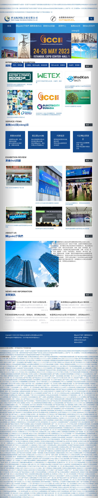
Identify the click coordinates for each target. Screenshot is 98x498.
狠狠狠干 (59, 391)
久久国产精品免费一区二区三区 (47, 429)
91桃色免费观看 (75, 393)
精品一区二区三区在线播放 (25, 449)
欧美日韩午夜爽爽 (71, 441)
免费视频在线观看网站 (69, 431)
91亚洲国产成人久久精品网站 (78, 489)
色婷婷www (80, 412)
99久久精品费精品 (30, 372)
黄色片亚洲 (22, 454)
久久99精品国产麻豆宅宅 (66, 385)
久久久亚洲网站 (82, 397)
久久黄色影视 (46, 408)
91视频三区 (74, 493)
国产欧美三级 (33, 410)
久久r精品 (28, 481)
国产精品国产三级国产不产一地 (65, 470)
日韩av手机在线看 (80, 466)
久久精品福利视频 (58, 403)
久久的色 (66, 495)
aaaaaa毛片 (20, 451)
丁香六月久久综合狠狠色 (37, 395)
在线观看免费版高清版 (17, 401)
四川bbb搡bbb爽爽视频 (35, 406)
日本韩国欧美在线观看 (31, 416)
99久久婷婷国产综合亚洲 (63, 406)
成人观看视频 (69, 404)
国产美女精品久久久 (79, 362)
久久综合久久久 (40, 454)
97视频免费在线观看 (31, 489)
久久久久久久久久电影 (71, 358)
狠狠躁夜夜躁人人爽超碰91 (24, 458)
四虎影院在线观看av (52, 418)
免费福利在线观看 (25, 391)
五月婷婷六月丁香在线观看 (83, 428)
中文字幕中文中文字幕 (50, 362)
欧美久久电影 (21, 383)
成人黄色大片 (64, 366)
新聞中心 (62, 26)
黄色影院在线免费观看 (55, 428)
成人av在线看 (16, 483)
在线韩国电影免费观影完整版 (43, 403)
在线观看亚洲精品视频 (36, 474)
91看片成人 (44, 466)
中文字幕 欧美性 (42, 478)
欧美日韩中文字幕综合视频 (37, 470)
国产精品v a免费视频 (62, 456)
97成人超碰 (54, 458)
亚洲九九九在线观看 (72, 476)
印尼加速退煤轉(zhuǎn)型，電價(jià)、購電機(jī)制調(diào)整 (28, 315)
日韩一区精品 (16, 399)
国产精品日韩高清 (80, 370)
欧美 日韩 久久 (69, 378)
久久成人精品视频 (64, 458)
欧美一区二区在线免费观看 (74, 368)
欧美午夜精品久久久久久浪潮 (67, 412)
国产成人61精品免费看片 (62, 472)
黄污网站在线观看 (68, 466)
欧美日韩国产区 (31, 443)
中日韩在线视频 (48, 404)
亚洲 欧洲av (25, 374)
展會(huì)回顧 (49, 26)
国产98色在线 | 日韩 (74, 451)
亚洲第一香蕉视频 (37, 453)
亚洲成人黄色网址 (34, 441)
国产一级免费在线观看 (20, 466)
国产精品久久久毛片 (37, 391)
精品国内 (36, 458)
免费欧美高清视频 (42, 493)
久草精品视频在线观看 (45, 374)
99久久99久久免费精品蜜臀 (74, 453)
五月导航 (33, 493)
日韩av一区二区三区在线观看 (67, 474)
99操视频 (41, 435)
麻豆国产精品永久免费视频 (64, 389)
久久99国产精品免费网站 (28, 460)
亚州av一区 (29, 403)
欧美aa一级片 (29, 451)
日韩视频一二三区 (15, 478)
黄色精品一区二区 (54, 460)
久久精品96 (23, 464)
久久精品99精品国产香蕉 (20, 474)
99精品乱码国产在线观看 (23, 487)
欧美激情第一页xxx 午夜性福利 (38, 381)
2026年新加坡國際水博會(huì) (16, 117)
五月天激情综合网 (32, 447)
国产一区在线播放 (18, 362)
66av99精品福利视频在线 (46, 489)
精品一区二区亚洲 (56, 495)
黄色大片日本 (41, 372)
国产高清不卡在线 (75, 491)
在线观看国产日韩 (75, 422)
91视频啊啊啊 (23, 381)
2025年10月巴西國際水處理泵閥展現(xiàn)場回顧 (18, 226)
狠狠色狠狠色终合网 (51, 435)
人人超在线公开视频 (24, 414)
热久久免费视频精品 (41, 491)
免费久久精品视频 (23, 395)
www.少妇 (61, 358)
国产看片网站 (28, 378)
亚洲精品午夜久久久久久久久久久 (81, 485)
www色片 (54, 422)
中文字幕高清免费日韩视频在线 (79, 372)
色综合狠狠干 (61, 476)
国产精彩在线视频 (75, 447)
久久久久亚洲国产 (76, 460)
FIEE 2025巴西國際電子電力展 (14, 187)
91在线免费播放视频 (75, 366)
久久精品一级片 (41, 468)
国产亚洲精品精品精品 (28, 385)
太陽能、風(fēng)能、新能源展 (36, 65)
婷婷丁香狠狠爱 (30, 439)
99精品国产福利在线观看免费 (74, 399)
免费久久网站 (78, 404)
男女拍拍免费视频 (22, 410)
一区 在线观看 (21, 447)
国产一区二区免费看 (21, 366)
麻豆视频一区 (68, 376)
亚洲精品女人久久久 (61, 397)
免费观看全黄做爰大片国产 (16, 376)
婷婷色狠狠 (50, 410)
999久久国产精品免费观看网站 (49, 356)
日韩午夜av (15, 389)
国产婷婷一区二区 (71, 449)
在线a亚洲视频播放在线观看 (53, 485)
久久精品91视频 (80, 479)
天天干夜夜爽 (53, 487)
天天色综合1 (51, 414)
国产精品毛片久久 (69, 439)
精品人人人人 (38, 362)
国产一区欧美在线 (52, 385)
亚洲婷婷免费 (46, 424)
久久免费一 (79, 408)
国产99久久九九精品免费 (20, 445)
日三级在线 (44, 428)
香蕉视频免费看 (67, 401)
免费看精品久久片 (56, 433)
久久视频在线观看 (50, 462)
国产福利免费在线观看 (82, 383)
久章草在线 (50, 472)
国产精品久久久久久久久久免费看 (80, 487)
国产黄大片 (29, 408)
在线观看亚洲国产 (63, 422)
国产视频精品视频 (59, 368)
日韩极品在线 (30, 454)
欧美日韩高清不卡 (50, 391)
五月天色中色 (72, 418)
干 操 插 (16, 441)
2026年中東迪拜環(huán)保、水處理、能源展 (49, 81)
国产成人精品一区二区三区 (59, 416)
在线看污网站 (59, 420)
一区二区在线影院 (34, 387)
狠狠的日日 (80, 468)
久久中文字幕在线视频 (47, 364)
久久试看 (17, 385)
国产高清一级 (30, 383)
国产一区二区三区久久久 (59, 424)
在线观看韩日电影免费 (61, 451)
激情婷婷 (39, 404)
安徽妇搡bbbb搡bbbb (26, 462)
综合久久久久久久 (29, 468)
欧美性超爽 (24, 491)
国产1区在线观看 (44, 458)
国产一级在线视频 (57, 376)
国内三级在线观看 (53, 447)
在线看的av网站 (64, 447)
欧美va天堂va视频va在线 (40, 412)
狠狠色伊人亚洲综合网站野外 (75, 426)
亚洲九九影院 (33, 374)
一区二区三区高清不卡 (16, 428)
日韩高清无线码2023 (44, 366)
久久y (32, 497)
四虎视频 (44, 449)
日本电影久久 (78, 374)
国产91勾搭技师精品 (68, 408)
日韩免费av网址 (52, 445)
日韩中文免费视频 (48, 420)
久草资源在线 (71, 387)
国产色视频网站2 (56, 408)
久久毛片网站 (41, 418)
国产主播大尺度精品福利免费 (56, 399)
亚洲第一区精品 (59, 364)
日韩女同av (25, 497)
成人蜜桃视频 (42, 410)
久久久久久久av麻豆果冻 (16, 489)
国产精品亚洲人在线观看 (33, 360)
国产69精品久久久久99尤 (58, 387)
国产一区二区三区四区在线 (32, 428)
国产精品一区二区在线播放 (69, 483)
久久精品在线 (21, 408)
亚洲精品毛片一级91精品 (57, 426)
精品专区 (16, 493)
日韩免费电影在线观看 (25, 379)
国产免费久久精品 (41, 385)
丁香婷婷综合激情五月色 (42, 401)
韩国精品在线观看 (70, 364)
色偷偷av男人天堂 (45, 431)
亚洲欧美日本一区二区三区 (65, 462)
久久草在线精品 (68, 410)
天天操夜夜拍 (63, 395)
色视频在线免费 (81, 387)
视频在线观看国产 (42, 460)
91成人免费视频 (24, 493)
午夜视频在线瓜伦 (68, 428)
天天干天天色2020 (81, 439)
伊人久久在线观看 (36, 393)
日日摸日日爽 (41, 443)
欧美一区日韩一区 (30, 418)
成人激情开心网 (47, 376)
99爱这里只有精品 (22, 470)
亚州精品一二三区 (26, 483)
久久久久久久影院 (45, 358)
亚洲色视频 (20, 416)
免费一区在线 (33, 366)
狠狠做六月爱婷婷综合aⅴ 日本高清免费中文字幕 (25, 422)
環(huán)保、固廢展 (58, 65)
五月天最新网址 (48, 368)
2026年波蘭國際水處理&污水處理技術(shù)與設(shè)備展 (78, 86)
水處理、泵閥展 (74, 65)
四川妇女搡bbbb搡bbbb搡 (77, 456)
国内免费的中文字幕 (44, 433)
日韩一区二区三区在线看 (15, 479)
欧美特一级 (34, 414)
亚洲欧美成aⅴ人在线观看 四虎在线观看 (54, 437)
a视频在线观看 (60, 453)
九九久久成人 (79, 385)
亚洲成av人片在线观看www (40, 487)
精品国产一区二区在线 (51, 383)
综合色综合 (37, 449)
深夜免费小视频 (22, 356)
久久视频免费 (29, 376)
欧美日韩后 (51, 449)
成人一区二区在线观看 (22, 404)
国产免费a (56, 374)
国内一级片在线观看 (83, 481)
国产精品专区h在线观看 (24, 453)
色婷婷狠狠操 (36, 481)
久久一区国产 (24, 387)
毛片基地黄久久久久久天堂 (25, 358)
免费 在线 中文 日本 (34, 464)
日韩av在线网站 (76, 454)
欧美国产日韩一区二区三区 (51, 393)
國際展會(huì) (36, 26)
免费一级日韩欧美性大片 (62, 454)
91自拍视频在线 (33, 397)
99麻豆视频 (66, 485)
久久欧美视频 (36, 495)
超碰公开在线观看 (36, 424)
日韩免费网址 (37, 379)
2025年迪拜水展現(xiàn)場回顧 (44, 228)
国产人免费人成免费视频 (46, 397)
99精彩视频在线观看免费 (66, 356)
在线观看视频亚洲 (76, 464)
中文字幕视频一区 (68, 433)
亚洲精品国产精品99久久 (53, 443)
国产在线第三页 (19, 481)
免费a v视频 (62, 383)
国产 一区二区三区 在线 (21, 420)
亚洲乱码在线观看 (49, 453)
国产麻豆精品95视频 (81, 356)
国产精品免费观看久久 (65, 435)
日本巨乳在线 (21, 360)
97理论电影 (80, 474)
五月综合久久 (38, 368)
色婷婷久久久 (55, 366)
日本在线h (24, 397)
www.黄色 (75, 435)
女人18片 (32, 491)
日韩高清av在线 (65, 393)
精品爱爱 (46, 474)
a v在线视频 (23, 406)
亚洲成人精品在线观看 (18, 439)
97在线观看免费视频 (15, 497)
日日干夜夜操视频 (79, 462)
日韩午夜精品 (58, 379)
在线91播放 (76, 401)
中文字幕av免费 (72, 424)
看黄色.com (61, 362)
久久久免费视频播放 (54, 381)
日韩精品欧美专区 (41, 439)
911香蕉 (36, 358)
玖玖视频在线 (24, 441)
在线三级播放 (21, 403)
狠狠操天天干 (77, 410)
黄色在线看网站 (62, 445)
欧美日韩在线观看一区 (80, 389)
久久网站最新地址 (39, 462)
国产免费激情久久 (14, 397)
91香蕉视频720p (60, 441)
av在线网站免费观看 (33, 364)
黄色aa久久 (42, 399)
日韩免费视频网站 (80, 433)
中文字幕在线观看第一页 (55, 439)
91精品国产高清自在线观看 (25, 368)
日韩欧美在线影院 (25, 389)
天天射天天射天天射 (33, 466)
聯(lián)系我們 (78, 342)
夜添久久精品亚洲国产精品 (22, 495)
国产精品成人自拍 (75, 478)
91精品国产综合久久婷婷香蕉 (61, 464)
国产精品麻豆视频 (58, 404)
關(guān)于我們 (22, 26)
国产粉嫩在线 (49, 451)
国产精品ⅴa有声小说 (63, 478)
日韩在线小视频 (36, 389)
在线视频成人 (79, 360)
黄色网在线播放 (62, 370)
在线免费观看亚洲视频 (19, 364)
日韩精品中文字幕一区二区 (17, 435)
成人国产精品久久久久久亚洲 (30, 399)
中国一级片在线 (46, 495)
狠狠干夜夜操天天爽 (81, 470)
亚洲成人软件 (19, 468)
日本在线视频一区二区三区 (70, 443)
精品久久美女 (33, 433)
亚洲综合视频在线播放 (48, 441)
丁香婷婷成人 (55, 481)
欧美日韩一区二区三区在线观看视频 (59, 493)
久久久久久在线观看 (49, 406)
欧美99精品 (58, 410)
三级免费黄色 (39, 383)
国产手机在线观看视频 (50, 479)
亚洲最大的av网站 (46, 464)
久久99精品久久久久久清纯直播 (18, 433)
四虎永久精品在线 (63, 487)
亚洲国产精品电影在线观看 (76, 445)
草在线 (60, 479)
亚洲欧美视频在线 (33, 356)
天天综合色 (37, 437)
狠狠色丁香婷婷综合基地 (25, 437)
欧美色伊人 (37, 408)
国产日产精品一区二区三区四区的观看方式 (75, 391)
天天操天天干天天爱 (57, 378)
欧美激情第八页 (46, 422)
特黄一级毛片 (81, 416)
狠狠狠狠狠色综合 (31, 435)
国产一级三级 (52, 478)
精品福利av (42, 414)
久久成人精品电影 (32, 485)
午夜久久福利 (42, 445)
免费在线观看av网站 (35, 420)
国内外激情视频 (46, 481)
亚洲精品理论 (76, 406)
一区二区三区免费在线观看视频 (33, 479)
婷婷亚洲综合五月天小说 (75, 414)
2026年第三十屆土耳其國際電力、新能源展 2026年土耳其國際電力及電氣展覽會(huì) (49, 114)
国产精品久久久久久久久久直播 (42, 483)
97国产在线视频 (25, 424)
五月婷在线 (70, 370)
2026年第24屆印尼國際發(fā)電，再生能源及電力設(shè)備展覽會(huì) (19, 85)
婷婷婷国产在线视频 (18, 418)
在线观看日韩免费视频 (67, 374)
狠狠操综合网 (75, 472)
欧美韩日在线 (82, 441)
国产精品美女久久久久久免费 (42, 378)
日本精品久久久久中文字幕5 (54, 372)
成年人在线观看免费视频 (77, 495)
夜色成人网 (69, 362)
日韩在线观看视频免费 (30, 429)
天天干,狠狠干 (50, 470)
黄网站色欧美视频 (79, 420)
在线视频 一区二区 (69, 479)
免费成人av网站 (56, 431)
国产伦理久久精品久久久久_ (71, 379)
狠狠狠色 (41, 485)
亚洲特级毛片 (42, 447)
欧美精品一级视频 (24, 393)
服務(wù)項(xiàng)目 (80, 340)
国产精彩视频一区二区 (55, 466)
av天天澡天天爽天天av (61, 489)
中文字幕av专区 (34, 431)
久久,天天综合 (20, 372)
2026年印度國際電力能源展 (73, 106)
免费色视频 (33, 478)
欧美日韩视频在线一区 (31, 370)
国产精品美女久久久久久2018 (73, 403)
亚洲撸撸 (54, 358)
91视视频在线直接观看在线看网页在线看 (61, 360)
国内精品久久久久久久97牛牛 (46, 456)
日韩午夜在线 (78, 437)
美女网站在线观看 (76, 429)
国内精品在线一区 (47, 379)
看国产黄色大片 (45, 387)
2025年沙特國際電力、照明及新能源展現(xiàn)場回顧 (77, 203)
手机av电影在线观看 (79, 381)
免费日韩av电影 (61, 449)
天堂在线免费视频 (40, 472)
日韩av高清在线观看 (52, 395)
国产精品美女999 (56, 401)
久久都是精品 (33, 445)
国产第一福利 (50, 454)
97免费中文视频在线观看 (68, 481)
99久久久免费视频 (67, 381)
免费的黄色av (32, 456)
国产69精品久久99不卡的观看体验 (58, 491)
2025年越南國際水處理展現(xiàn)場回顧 (77, 228)
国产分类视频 (82, 418)
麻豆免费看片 (29, 362)
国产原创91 (25, 478)
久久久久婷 (76, 376)
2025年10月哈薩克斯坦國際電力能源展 (47, 203)
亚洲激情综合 (53, 412)
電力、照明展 (17, 65)
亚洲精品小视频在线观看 (54, 468)
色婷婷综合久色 (65, 460)
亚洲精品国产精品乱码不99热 (47, 370)
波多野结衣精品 (21, 476)
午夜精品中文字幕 (31, 476)
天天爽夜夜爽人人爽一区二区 (77, 395)
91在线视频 (45, 360)
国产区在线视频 (29, 401)
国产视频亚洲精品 (61, 414)
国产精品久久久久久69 (16, 370)
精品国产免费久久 (79, 378)
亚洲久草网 (37, 376)
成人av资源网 (18, 429)
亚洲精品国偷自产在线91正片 (47, 476)
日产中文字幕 (82, 449)
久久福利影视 (72, 397)
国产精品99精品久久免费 (27, 472)
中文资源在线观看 (29, 426)
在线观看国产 (72, 416)
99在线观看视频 (69, 420)
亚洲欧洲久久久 (23, 431)
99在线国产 (70, 437)
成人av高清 (56, 483)
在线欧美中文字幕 (44, 416)
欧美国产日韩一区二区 (42, 426)
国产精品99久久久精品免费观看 (22, 412)
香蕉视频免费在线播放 (49, 389)
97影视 (66, 372)
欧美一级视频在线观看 (20, 456)
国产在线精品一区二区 (77, 458)
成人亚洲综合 (53, 474)
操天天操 (33, 404)
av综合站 (15, 431)
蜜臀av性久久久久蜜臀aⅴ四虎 (16, 443)
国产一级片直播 (39, 451)
